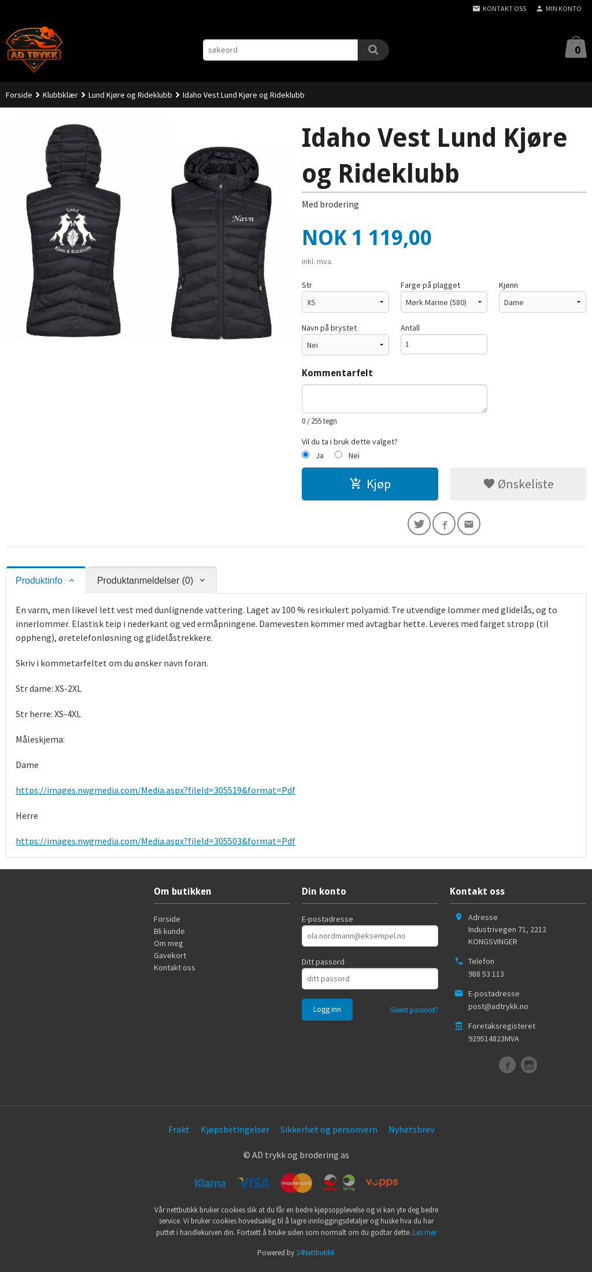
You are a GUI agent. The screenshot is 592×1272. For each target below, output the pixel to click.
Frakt (179, 1131)
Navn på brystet (329, 327)
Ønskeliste (518, 484)
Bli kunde (169, 933)
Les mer (424, 1234)
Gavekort (170, 957)
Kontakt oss (174, 970)
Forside (19, 95)
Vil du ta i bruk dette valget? (350, 441)
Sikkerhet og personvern (329, 1131)
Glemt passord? (414, 1012)
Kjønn (508, 285)
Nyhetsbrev (411, 1131)
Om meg (168, 945)
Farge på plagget (430, 285)
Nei (354, 455)
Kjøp (370, 484)
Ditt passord (323, 964)
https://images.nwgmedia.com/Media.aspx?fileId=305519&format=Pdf (155, 792)
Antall (410, 327)
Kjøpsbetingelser (235, 1131)
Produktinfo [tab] (39, 583)
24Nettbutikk (315, 1255)
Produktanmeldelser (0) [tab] (145, 583)
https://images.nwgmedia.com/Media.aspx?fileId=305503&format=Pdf (155, 843)
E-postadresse (327, 921)
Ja (320, 455)
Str (307, 285)
